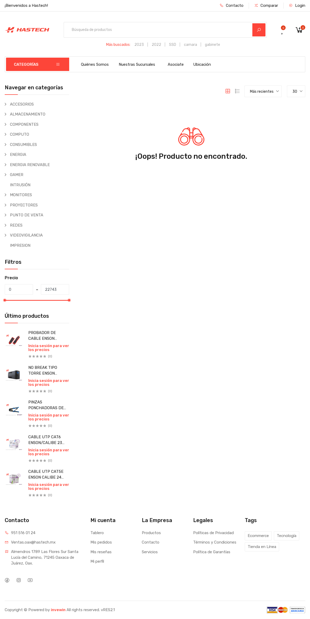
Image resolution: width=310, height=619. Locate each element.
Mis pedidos (101, 542)
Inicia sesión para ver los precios (48, 347)
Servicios (150, 552)
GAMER (16, 174)
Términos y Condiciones (214, 542)
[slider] (5, 300)
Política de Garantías (211, 552)
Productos (151, 532)
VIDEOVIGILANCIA (26, 235)
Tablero (97, 532)
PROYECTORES (24, 205)
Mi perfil (97, 561)
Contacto (231, 5)
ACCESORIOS (22, 104)
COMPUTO (19, 134)
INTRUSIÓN (20, 185)
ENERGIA (18, 154)
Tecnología (286, 535)
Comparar (266, 5)
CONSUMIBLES (23, 144)
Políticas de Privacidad (213, 532)
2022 (156, 44)
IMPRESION (20, 245)
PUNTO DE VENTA (26, 215)
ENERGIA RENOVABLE (30, 164)
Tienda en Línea (262, 546)
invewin (58, 609)
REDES (16, 225)
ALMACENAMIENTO (27, 114)
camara (190, 44)
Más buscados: (118, 44)
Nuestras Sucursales (137, 64)
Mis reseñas (101, 552)
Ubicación (202, 64)
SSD (172, 44)
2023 (139, 44)
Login (297, 5)
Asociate (176, 64)
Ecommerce (258, 535)
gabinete (212, 44)
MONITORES (21, 195)
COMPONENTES (24, 124)
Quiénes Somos (95, 64)
